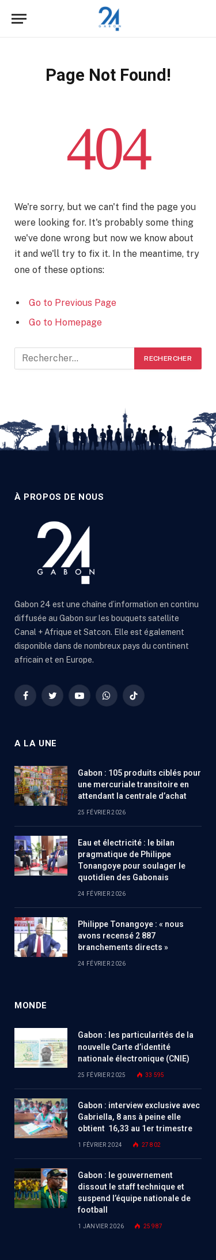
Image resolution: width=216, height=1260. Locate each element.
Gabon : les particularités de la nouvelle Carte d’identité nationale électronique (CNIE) (136, 1046)
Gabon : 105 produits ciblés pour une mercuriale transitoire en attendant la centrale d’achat (139, 784)
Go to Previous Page (72, 302)
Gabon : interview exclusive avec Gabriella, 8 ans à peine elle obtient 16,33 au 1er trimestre (139, 1117)
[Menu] (19, 19)
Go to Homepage (65, 322)
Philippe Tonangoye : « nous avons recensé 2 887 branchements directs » (131, 935)
